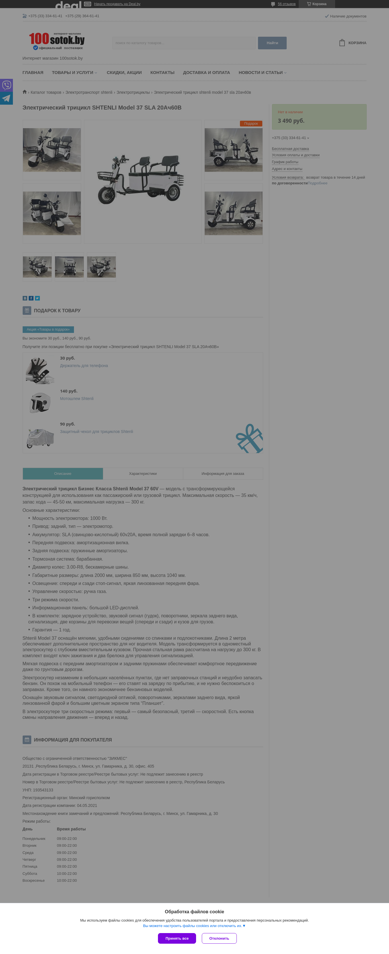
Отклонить (219, 938)
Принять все (177, 938)
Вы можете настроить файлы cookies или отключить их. (192, 926)
